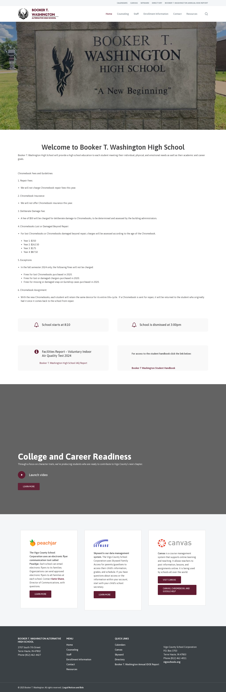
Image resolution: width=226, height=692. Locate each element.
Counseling (72, 649)
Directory (120, 659)
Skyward (119, 654)
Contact (70, 664)
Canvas (118, 649)
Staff (68, 654)
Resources (71, 669)
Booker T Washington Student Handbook (153, 368)
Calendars (120, 644)
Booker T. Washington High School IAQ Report (63, 363)
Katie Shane (57, 579)
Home (69, 644)
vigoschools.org (171, 662)
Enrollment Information (78, 659)
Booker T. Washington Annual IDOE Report (137, 664)
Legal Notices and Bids (73, 687)
